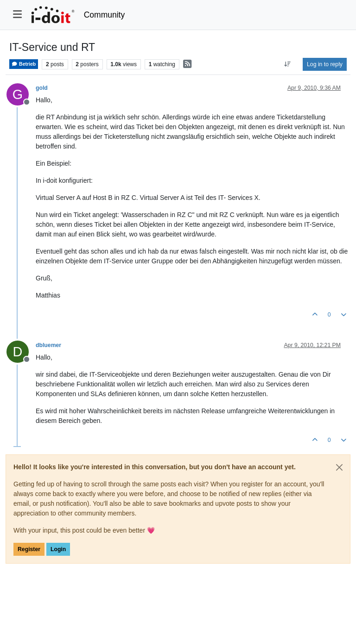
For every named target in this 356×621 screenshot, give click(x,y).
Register (29, 549)
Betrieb (24, 64)
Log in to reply (325, 64)
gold (42, 88)
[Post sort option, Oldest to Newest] (287, 64)
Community (104, 14)
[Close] (339, 467)
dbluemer (48, 345)
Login (58, 549)
